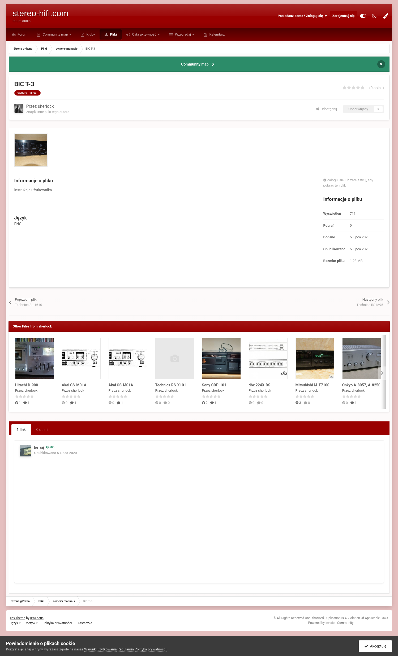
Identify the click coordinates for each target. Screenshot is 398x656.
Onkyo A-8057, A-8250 (361, 385)
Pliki (113, 34)
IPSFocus (37, 618)
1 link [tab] (21, 430)
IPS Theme (17, 618)
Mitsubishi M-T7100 (312, 385)
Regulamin (126, 649)
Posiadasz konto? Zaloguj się (302, 16)
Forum (22, 34)
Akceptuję (375, 646)
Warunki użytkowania (100, 649)
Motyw (31, 623)
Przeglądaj (183, 34)
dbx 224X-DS (260, 385)
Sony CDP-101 (214, 385)
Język (15, 623)
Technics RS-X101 (170, 385)
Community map (55, 34)
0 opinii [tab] (42, 430)
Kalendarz (216, 34)
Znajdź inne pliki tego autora (47, 112)
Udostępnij (326, 109)
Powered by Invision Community (331, 623)
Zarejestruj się (343, 16)
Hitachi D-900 (26, 385)
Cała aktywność (144, 34)
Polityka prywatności (57, 623)
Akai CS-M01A (74, 385)
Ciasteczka (84, 623)
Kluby (90, 34)
